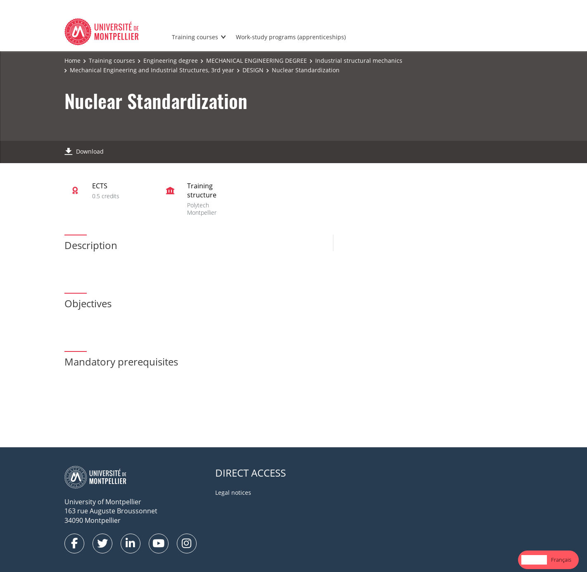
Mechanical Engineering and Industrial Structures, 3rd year (152, 70)
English (534, 559)
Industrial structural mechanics (358, 60)
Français (561, 559)
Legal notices (233, 492)
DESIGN (253, 70)
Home (72, 60)
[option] (561, 560)
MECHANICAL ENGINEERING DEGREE (256, 60)
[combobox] (534, 560)
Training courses (195, 37)
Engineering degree (170, 60)
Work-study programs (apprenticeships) (291, 37)
